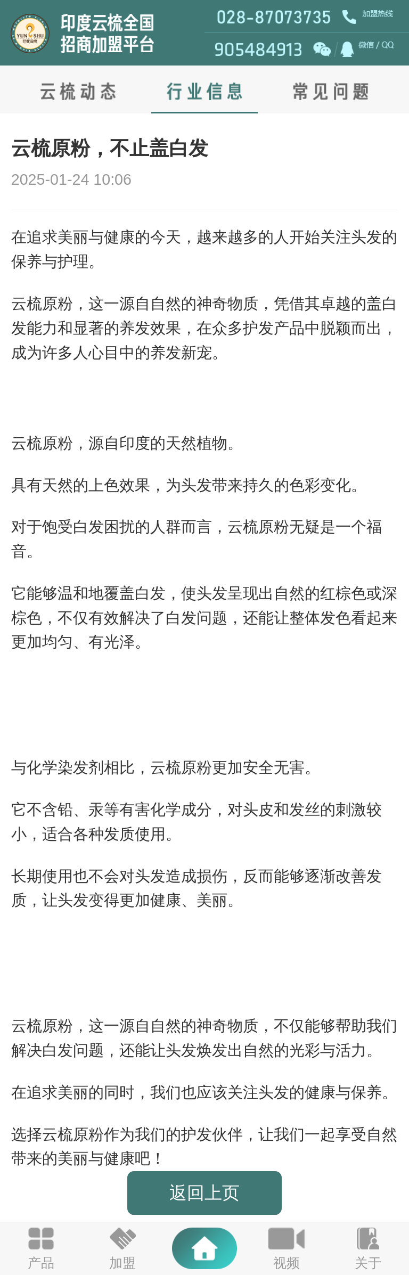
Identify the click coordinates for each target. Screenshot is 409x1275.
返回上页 (204, 1193)
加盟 (122, 1263)
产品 (41, 1263)
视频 (286, 1263)
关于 (368, 1263)
